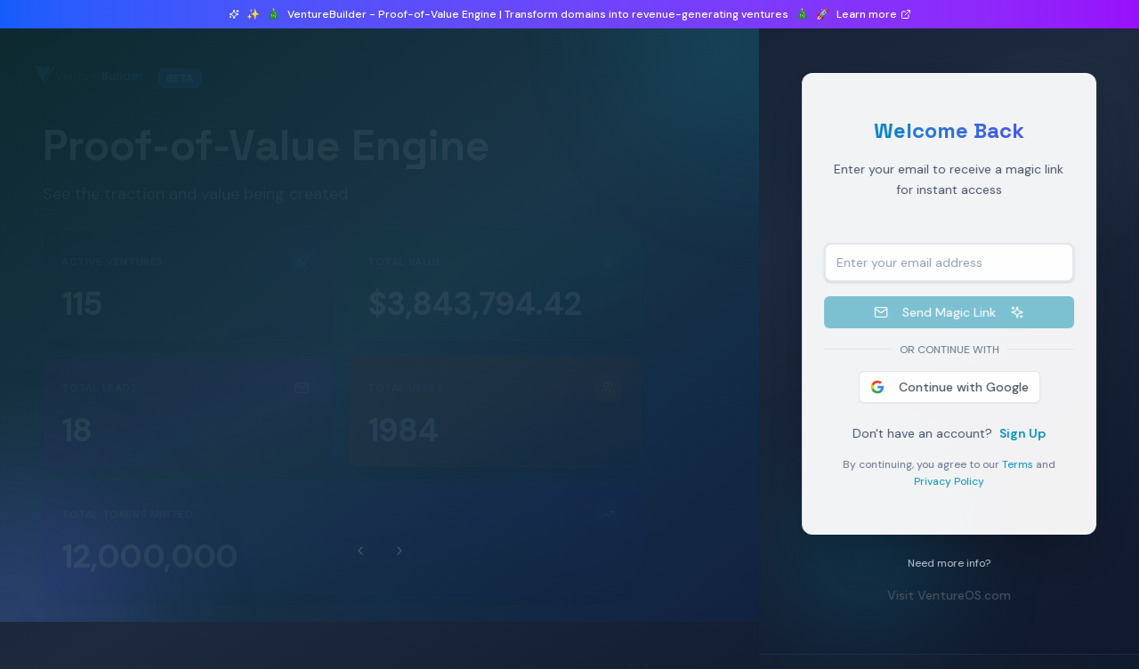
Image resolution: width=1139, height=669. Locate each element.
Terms (1025, 464)
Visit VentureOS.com (957, 595)
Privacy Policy (957, 481)
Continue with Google (956, 387)
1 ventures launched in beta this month (185, 109)
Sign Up (1030, 433)
